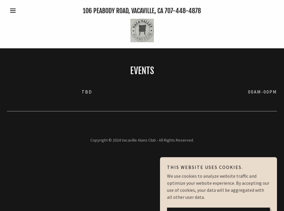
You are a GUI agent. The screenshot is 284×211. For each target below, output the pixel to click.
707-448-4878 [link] (183, 11)
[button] (27, 10)
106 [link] (87, 11)
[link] (142, 30)
